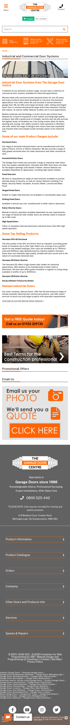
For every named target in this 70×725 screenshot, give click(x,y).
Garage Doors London (40, 692)
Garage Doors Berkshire (10, 698)
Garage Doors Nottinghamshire (33, 696)
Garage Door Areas (8, 696)
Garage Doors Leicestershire (12, 682)
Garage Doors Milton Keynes (42, 684)
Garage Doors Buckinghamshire (14, 692)
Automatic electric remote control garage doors (21, 680)
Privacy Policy (35, 661)
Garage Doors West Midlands (36, 688)
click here (38, 719)
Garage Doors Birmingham (12, 678)
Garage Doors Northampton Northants (17, 674)
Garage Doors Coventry (10, 688)
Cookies (45, 659)
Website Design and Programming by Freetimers (33, 658)
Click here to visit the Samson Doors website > (23, 301)
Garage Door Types (28, 694)
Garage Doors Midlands (37, 686)
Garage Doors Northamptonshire (14, 676)
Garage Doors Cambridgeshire (13, 684)
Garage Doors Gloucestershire (36, 698)
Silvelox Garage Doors (54, 680)
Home (4, 50)
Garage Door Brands (49, 694)
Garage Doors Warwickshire (43, 676)
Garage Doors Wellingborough (49, 674)
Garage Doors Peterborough (12, 686)
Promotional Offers (15, 369)
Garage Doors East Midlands (13, 690)
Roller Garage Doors (9, 694)
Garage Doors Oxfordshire (39, 682)
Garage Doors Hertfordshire (40, 690)
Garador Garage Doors (10, 672)
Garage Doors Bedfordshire (38, 678)
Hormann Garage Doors (32, 672)
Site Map (56, 659)
